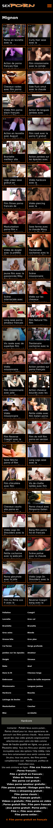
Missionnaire (8, 686)
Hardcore (6, 693)
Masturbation (8, 706)
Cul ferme (7, 646)
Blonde (31, 633)
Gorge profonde (35, 646)
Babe (4, 666)
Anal (30, 666)
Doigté (5, 659)
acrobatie (32, 713)
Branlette (6, 626)
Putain (22, 728)
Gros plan (32, 639)
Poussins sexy (10, 747)
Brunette (32, 626)
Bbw (4, 713)
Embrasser (7, 680)
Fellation (6, 613)
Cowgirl (31, 613)
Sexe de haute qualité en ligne (20, 744)
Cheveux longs (35, 673)
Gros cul (31, 619)
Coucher (31, 706)
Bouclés (31, 693)
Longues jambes (35, 686)
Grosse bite (7, 639)
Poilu (30, 700)
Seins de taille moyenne (39, 680)
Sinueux (31, 659)
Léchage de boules (11, 700)
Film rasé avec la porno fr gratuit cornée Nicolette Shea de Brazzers (39, 137)
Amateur (32, 653)
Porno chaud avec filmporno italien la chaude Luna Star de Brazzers (39, 510)
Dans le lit (7, 673)
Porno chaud (12, 731)
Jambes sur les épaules (13, 653)
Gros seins (7, 633)
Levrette (6, 619)
